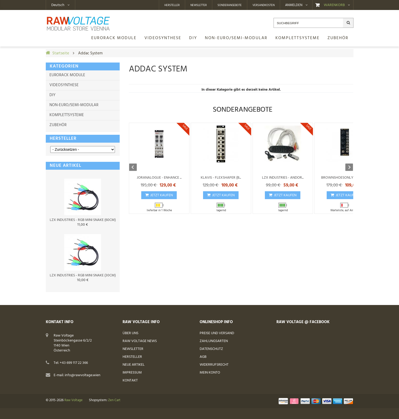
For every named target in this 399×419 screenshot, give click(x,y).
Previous (135, 167)
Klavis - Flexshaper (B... (221, 177)
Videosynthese (64, 85)
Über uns (130, 333)
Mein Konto (210, 373)
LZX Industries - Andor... (283, 177)
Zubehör (58, 125)
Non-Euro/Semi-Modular (73, 105)
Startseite (60, 53)
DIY (52, 95)
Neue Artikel (134, 365)
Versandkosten (263, 5)
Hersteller (172, 5)
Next (346, 167)
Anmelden (293, 5)
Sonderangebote (230, 5)
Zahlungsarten (214, 341)
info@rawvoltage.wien (82, 375)
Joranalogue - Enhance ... (159, 177)
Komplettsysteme (66, 115)
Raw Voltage (73, 400)
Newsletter (198, 5)
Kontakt (130, 380)
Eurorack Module (67, 75)
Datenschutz (211, 349)
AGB (203, 357)
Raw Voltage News (140, 341)
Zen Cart (114, 400)
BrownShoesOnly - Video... (344, 177)
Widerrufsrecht (214, 365)
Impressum (132, 373)
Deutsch (57, 5)
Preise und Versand (217, 333)
